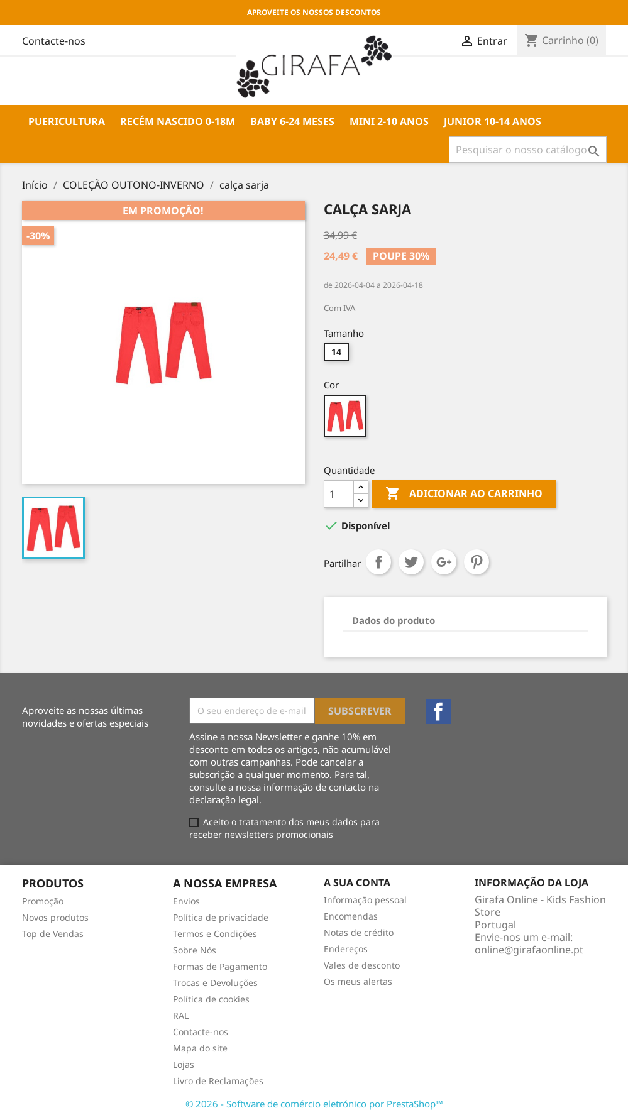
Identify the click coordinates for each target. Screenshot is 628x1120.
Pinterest (476, 561)
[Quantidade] (339, 494)
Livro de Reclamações (218, 1081)
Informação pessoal (365, 900)
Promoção (42, 901)
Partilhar (378, 561)
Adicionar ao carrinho (464, 494)
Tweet (411, 561)
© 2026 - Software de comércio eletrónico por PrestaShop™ (314, 1103)
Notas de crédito (359, 932)
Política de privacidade (220, 917)
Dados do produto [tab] (393, 620)
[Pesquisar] (528, 149)
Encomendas (351, 916)
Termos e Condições (215, 934)
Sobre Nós (194, 950)
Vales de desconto (362, 965)
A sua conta (357, 882)
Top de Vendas (53, 934)
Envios (186, 901)
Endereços (346, 949)
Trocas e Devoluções (215, 983)
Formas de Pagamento (220, 966)
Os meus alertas (358, 981)
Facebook (438, 711)
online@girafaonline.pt (529, 950)
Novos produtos (55, 917)
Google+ (443, 561)
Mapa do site (200, 1048)
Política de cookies (211, 999)
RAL (181, 1015)
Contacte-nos (200, 1032)
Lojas (183, 1064)
